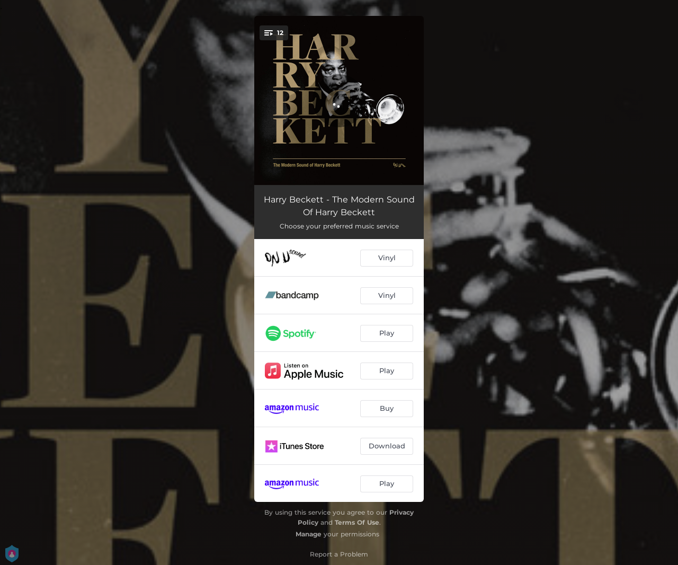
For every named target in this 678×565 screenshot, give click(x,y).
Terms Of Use (357, 522)
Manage (309, 534)
